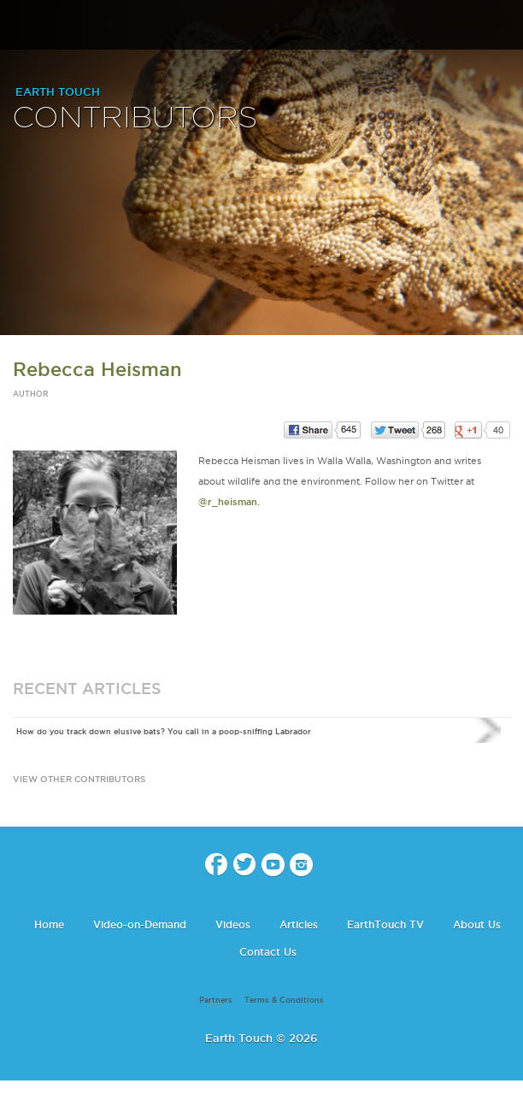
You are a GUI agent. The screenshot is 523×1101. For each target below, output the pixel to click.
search (504, 26)
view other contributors (79, 779)
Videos (232, 924)
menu (19, 25)
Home (49, 924)
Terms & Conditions (284, 1000)
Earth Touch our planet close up (261, 26)
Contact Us (268, 951)
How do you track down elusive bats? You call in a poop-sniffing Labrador (163, 731)
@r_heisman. (229, 502)
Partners (215, 1000)
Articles (298, 924)
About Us (477, 924)
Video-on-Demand (139, 924)
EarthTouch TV (385, 924)
